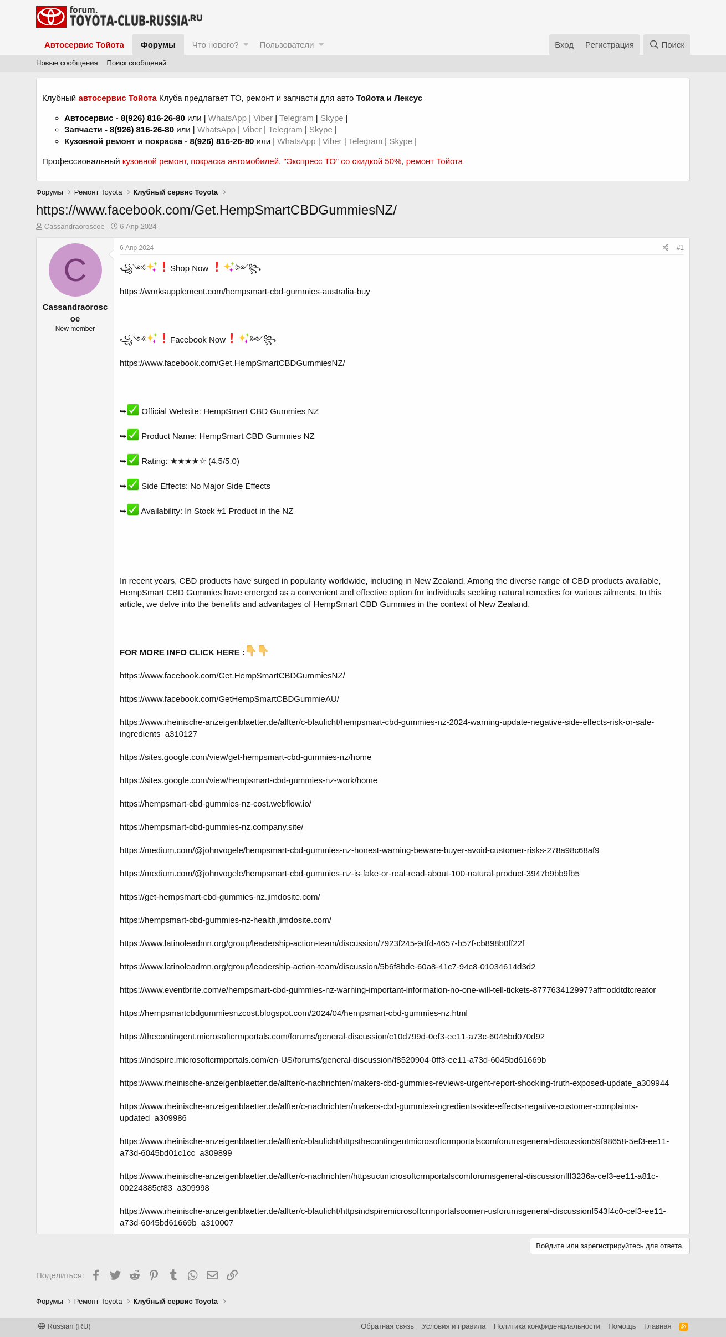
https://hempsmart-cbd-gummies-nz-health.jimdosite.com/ (225, 920)
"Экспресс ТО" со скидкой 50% (342, 161)
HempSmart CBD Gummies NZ (261, 411)
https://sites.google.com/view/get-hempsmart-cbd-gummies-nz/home (245, 757)
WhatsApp (228, 118)
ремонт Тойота (434, 161)
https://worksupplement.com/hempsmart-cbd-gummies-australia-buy (245, 291)
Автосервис (89, 118)
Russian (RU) (64, 1326)
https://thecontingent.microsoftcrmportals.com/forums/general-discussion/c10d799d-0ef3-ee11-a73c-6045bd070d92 (332, 1036)
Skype (333, 118)
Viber (263, 118)
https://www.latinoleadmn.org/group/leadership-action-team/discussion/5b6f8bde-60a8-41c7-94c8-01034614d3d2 (327, 966)
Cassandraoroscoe (74, 226)
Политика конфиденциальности (547, 1326)
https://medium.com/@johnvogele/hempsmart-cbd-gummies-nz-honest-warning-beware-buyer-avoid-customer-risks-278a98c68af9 (360, 850)
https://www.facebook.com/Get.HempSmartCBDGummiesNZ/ (232, 363)
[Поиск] (666, 44)
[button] (246, 44)
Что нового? (215, 44)
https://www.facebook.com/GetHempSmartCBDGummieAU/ (229, 698)
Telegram (297, 118)
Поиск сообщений (137, 63)
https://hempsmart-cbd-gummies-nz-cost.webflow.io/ (215, 803)
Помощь (622, 1326)
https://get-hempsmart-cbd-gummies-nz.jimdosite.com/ (220, 896)
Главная (657, 1326)
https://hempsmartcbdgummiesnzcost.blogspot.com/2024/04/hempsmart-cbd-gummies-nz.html (294, 1013)
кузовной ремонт (154, 161)
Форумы (158, 44)
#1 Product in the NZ (255, 511)
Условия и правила (454, 1326)
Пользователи (286, 44)
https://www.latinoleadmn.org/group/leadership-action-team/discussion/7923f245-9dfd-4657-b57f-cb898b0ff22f (322, 943)
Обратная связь (387, 1326)
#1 (680, 248)
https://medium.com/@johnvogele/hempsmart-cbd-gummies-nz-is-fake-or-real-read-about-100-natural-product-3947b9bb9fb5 (350, 873)
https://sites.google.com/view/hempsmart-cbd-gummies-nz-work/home (248, 780)
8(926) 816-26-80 (153, 118)
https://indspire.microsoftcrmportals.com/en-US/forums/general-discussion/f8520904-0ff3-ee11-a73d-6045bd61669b (333, 1059)
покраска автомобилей (235, 161)
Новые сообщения (67, 63)
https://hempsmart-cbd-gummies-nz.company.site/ (212, 826)
